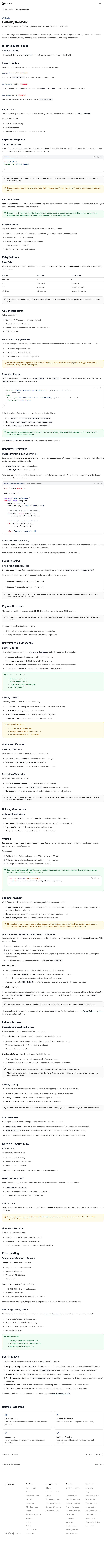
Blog (87, 1492)
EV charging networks (53, 1503)
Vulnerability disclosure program (93, 1522)
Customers (89, 1488)
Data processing (91, 1518)
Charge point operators (53, 1507)
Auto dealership (71, 1495)
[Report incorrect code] (94, 157)
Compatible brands (32, 1495)
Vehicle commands (32, 1492)
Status (28, 1526)
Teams (28, 1511)
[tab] (9, 157)
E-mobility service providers (53, 1511)
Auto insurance (71, 1526)
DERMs (48, 1488)
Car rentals (69, 1522)
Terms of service (91, 1503)
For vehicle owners (92, 1495)
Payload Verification (47, 88)
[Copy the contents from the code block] (97, 157)
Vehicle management (33, 1514)
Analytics (29, 1518)
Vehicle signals (31, 1488)
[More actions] (103, 3)
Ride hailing (70, 1518)
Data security (30, 1533)
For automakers (91, 1499)
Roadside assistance (73, 1499)
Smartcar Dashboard (39, 652)
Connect (29, 1499)
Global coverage (32, 1507)
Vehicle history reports (73, 1503)
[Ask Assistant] (101, 157)
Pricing (28, 1522)
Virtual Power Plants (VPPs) (53, 1492)
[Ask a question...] (53, 1468)
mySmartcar (90, 1526)
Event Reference (83, 114)
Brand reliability (31, 1530)
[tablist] (47, 157)
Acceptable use (91, 1514)
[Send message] (101, 1469)
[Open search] (96, 3)
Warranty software (72, 1530)
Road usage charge (73, 1533)
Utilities (48, 1495)
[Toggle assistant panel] (100, 3)
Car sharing (70, 1514)
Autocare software (72, 1492)
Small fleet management (73, 1507)
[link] (27, 1419)
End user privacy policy (93, 1511)
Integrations (30, 1503)
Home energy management (53, 1499)
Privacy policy (90, 1507)
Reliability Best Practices (93, 1011)
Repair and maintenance (73, 1488)
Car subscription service (73, 1511)
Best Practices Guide (61, 1393)
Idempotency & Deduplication (18, 441)
